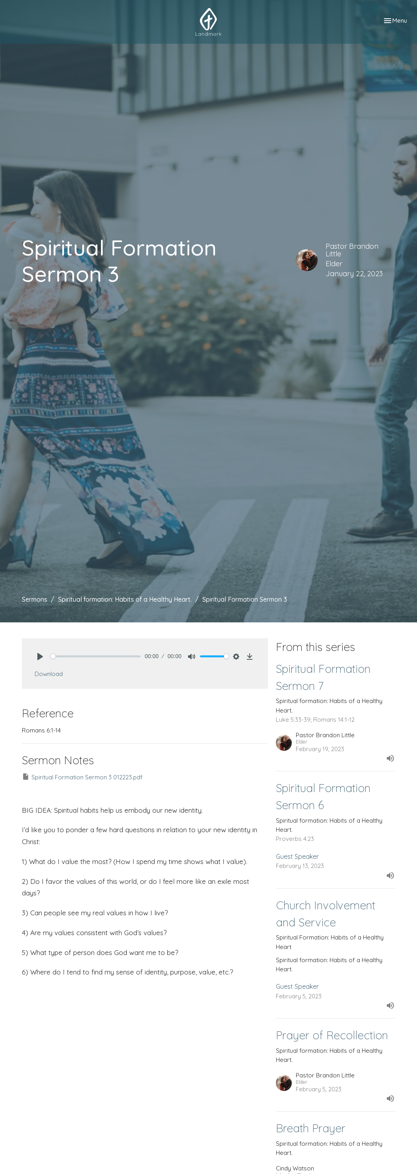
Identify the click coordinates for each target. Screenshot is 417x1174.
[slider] (95, 656)
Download (49, 674)
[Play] (40, 656)
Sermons (34, 599)
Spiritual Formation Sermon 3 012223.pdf (82, 777)
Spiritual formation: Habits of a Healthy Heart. (125, 599)
